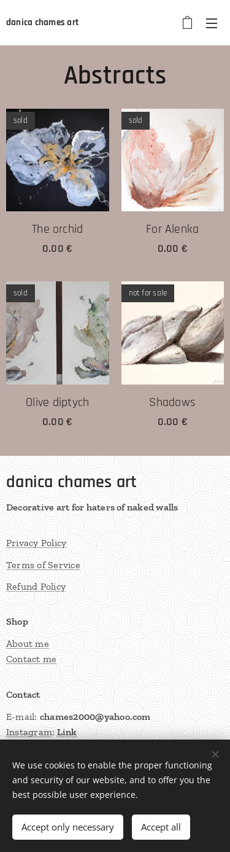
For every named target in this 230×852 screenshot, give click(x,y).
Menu (211, 23)
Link (67, 732)
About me (27, 643)
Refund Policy (36, 586)
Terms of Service (43, 564)
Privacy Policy (36, 543)
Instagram (29, 732)
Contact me (31, 659)
